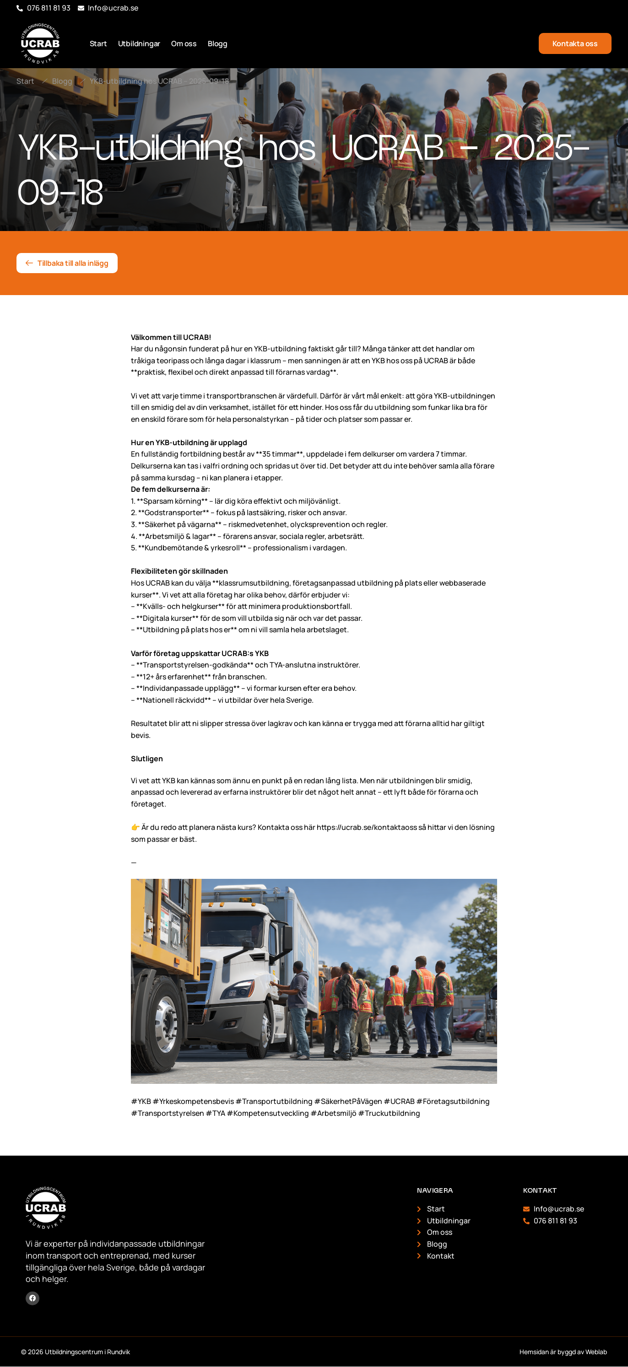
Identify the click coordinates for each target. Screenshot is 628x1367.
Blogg (217, 43)
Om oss (184, 43)
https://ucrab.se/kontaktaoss (367, 827)
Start (98, 43)
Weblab (596, 1351)
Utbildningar (139, 43)
